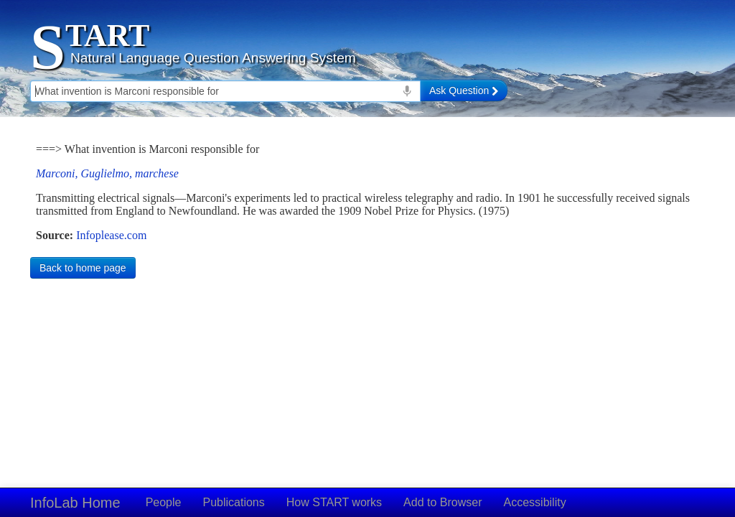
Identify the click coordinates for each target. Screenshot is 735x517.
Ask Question (463, 90)
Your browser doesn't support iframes (367, 192)
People (164, 502)
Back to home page (82, 268)
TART (107, 35)
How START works (334, 502)
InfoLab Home (75, 503)
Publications (233, 502)
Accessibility (535, 502)
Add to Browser (442, 502)
